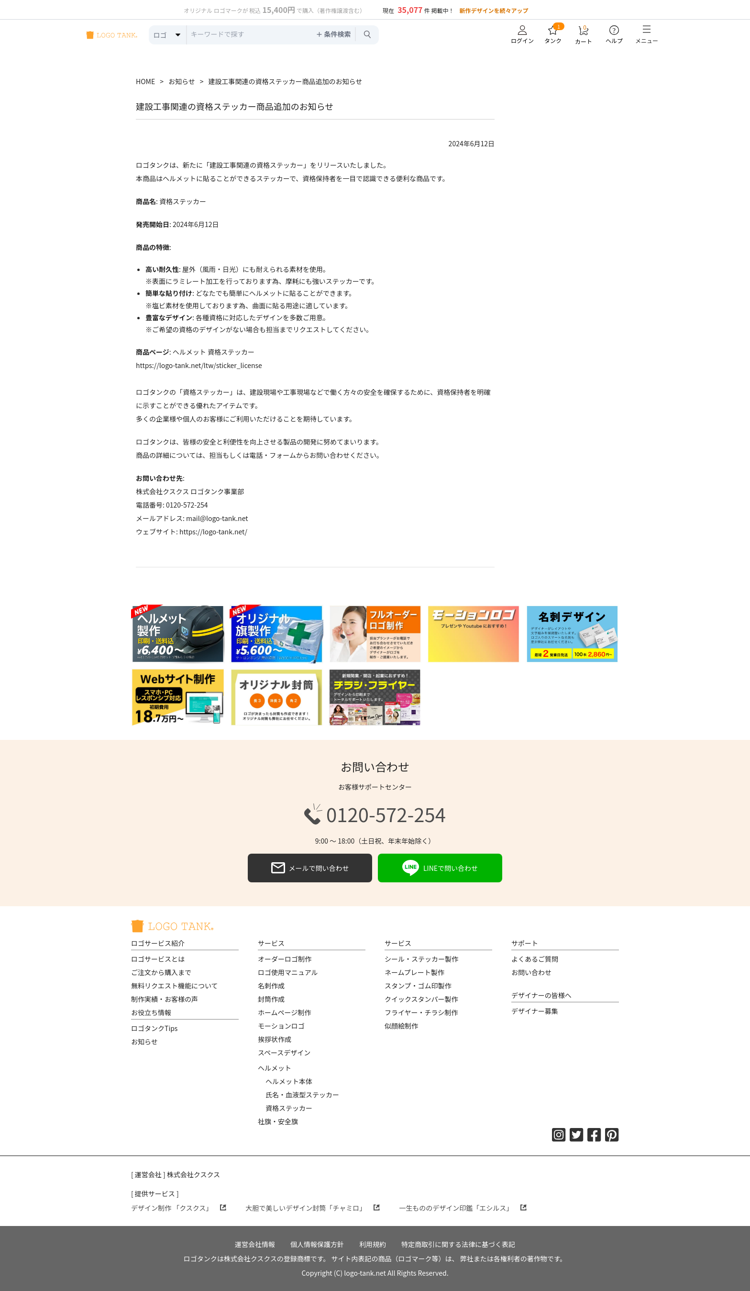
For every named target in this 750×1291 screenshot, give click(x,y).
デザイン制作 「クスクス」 (178, 1208)
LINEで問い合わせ (440, 868)
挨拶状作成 (274, 1039)
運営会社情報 (255, 1244)
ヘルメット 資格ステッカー (213, 352)
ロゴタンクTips (154, 1028)
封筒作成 (271, 999)
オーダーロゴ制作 (284, 959)
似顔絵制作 (401, 1026)
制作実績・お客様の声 (164, 999)
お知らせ (181, 81)
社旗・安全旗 (278, 1121)
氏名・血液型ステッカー (302, 1094)
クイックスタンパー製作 (421, 999)
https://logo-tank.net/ (213, 531)
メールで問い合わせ (310, 868)
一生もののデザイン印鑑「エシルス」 (463, 1208)
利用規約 (372, 1244)
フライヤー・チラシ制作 (421, 1012)
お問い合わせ (531, 972)
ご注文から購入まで (161, 972)
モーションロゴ (281, 1026)
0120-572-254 (375, 814)
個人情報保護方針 (317, 1244)
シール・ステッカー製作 (421, 959)
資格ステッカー (288, 1108)
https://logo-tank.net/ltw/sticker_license (199, 365)
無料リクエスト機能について (174, 985)
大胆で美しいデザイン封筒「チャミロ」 (312, 1208)
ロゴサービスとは (158, 959)
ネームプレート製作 (414, 972)
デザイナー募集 (534, 1011)
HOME (145, 81)
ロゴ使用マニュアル (288, 972)
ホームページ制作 (284, 1012)
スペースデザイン (284, 1052)
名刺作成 (271, 985)
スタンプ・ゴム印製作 (418, 985)
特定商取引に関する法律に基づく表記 (458, 1244)
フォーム (282, 455)
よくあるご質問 (534, 959)
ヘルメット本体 (288, 1081)
